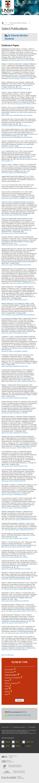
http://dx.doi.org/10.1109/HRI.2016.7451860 (18, 547)
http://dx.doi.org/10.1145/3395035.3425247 (14, 299)
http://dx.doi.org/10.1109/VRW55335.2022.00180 (16, 265)
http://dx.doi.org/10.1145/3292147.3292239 (14, 413)
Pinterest (18, 746)
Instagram (28, 746)
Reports (8, 680)
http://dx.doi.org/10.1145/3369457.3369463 (14, 351)
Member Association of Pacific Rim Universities (19, 771)
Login (23, 2)
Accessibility (32, 727)
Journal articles (10, 672)
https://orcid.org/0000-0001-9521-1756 (18, 715)
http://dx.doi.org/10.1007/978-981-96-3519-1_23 (16, 125)
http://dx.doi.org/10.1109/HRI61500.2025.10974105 (17, 137)
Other (7, 694)
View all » (19, 700)
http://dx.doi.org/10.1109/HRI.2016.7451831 (15, 557)
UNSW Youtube (30, 741)
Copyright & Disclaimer (19, 727)
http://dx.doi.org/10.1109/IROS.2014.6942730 (15, 601)
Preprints (8, 691)
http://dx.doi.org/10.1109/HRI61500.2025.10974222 (17, 115)
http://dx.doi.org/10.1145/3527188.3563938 (14, 215)
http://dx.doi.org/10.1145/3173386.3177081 (14, 466)
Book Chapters (10, 669)
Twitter (17, 741)
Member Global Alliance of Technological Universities (15, 766)
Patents (8, 686)
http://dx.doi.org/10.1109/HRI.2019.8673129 (15, 366)
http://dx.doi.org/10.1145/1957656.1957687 (21, 633)
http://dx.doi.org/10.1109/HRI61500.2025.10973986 (17, 147)
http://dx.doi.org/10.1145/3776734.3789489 (22, 60)
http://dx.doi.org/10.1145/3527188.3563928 (14, 233)
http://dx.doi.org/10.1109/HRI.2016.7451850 (15, 538)
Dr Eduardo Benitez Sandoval (18, 23)
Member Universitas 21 (10, 761)
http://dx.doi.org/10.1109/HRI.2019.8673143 (22, 381)
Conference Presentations (13, 678)
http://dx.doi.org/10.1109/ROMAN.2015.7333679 (16, 569)
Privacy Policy (5, 727)
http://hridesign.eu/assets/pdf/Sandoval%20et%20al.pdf (18, 315)
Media (7, 689)
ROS (25, 712)
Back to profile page (8, 655)
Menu (35, 2)
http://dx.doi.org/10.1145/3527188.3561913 (14, 245)
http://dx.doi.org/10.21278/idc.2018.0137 (14, 481)
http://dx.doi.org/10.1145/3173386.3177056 (18, 448)
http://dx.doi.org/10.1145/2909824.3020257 (14, 494)
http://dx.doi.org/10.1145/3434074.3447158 (23, 283)
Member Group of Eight (13, 756)
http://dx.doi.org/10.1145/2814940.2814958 (19, 589)
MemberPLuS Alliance (20, 777)
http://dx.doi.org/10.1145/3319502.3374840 (14, 333)
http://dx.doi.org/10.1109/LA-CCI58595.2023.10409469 (18, 198)
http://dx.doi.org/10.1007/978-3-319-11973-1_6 (23, 611)
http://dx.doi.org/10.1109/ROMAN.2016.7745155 (22, 519)
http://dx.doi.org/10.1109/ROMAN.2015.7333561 (16, 579)
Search (29, 2)
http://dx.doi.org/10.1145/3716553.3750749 (23, 103)
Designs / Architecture (12, 683)
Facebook (7, 741)
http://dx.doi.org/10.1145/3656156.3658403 (14, 172)
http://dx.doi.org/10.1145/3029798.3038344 (14, 508)
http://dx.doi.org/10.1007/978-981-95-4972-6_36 (16, 88)
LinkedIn (7, 746)
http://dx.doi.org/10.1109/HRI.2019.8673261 (15, 398)
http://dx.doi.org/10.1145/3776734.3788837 (22, 78)
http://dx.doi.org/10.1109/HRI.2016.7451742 (21, 530)
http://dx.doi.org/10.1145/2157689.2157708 (14, 623)
